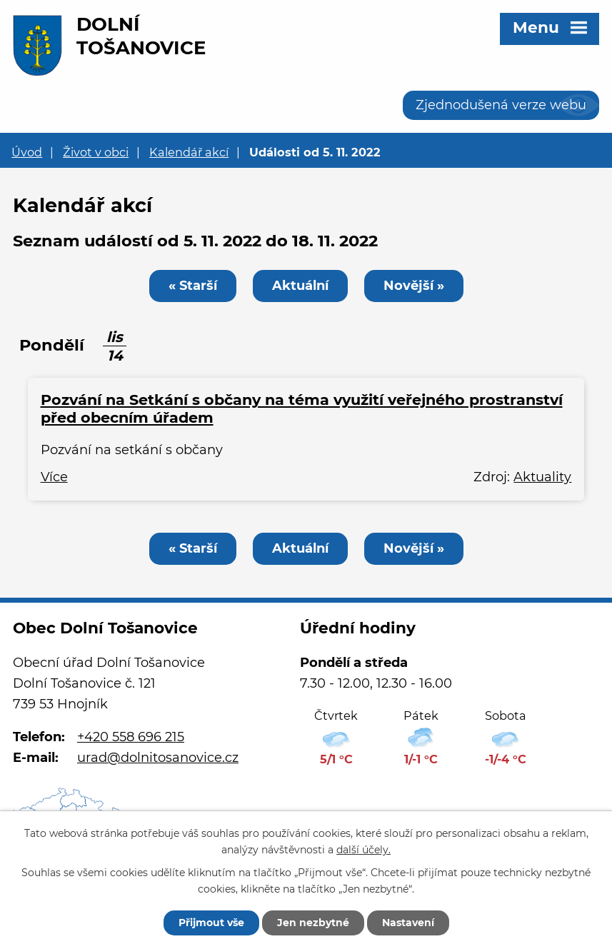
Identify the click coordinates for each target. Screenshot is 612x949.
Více (54, 477)
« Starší (193, 285)
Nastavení (408, 922)
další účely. (363, 849)
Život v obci (96, 152)
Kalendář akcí (189, 152)
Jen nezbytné (313, 922)
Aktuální (300, 285)
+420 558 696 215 (130, 737)
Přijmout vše (211, 922)
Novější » (413, 285)
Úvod (26, 152)
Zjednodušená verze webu (501, 105)
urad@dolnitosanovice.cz (158, 757)
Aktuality (542, 477)
